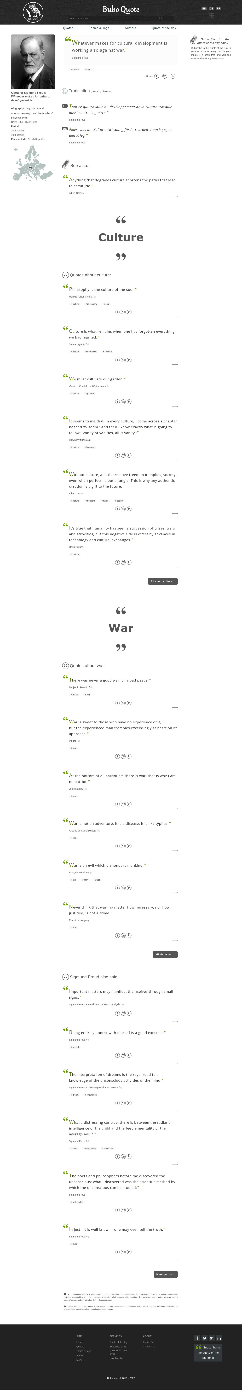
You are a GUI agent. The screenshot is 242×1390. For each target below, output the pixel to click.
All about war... (165, 954)
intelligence (90, 1148)
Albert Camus (76, 193)
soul (107, 304)
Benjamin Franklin (78, 687)
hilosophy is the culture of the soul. (102, 289)
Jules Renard (76, 788)
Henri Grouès (76, 547)
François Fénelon (78, 872)
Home (79, 1342)
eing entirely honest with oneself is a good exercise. (116, 1032)
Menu (79, 1360)
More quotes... (165, 1274)
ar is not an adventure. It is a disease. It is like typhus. (119, 823)
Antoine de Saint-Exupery (82, 830)
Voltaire (73, 386)
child (75, 1148)
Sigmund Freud (80, 57)
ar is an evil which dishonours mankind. (106, 865)
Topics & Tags (99, 28)
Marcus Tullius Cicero (80, 296)
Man (86, 880)
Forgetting (91, 352)
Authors (130, 28)
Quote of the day (164, 28)
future (105, 501)
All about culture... (163, 581)
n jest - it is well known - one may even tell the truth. (116, 1229)
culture (75, 69)
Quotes (68, 28)
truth (75, 1244)
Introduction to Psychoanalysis (104, 1004)
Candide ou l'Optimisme (92, 386)
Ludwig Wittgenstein (79, 440)
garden (90, 393)
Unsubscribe (116, 1358)
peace (75, 695)
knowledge (92, 1095)
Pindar (72, 741)
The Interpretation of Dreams (103, 1087)
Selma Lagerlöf (77, 344)
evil (74, 880)
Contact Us (149, 1346)
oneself (76, 1047)
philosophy (92, 304)
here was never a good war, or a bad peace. (109, 680)
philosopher (78, 1202)
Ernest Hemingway (79, 920)
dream (75, 1095)
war (88, 69)
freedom (91, 501)
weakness (108, 1148)
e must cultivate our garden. (96, 379)
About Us (148, 1342)
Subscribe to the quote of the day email (208, 1352)
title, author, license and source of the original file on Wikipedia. (110, 1306)
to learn (108, 352)
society (120, 501)
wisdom (90, 447)
